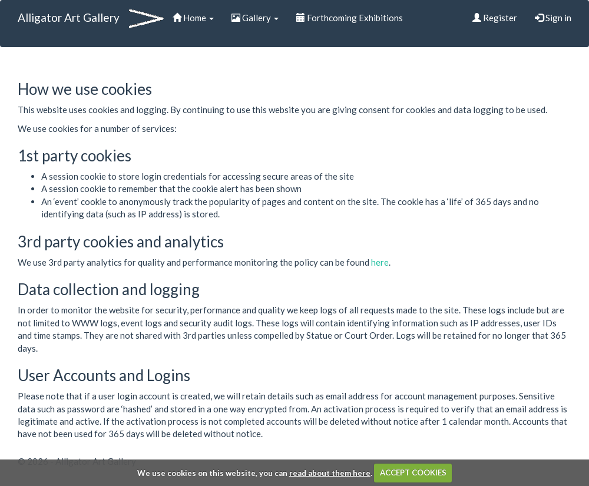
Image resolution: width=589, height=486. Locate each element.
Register (494, 17)
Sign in (553, 17)
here (380, 262)
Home (193, 17)
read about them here (329, 472)
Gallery (255, 17)
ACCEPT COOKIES (413, 472)
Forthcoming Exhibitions (349, 17)
